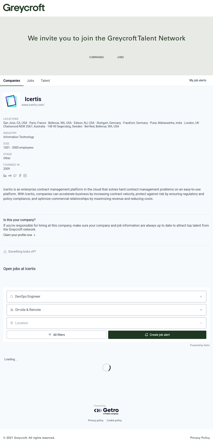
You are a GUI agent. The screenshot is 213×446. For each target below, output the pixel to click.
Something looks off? (19, 251)
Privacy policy (95, 420)
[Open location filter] (201, 323)
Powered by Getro (200, 345)
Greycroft (24, 8)
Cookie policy (114, 420)
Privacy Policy (200, 438)
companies (11, 81)
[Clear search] (201, 296)
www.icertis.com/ (33, 104)
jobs (30, 81)
